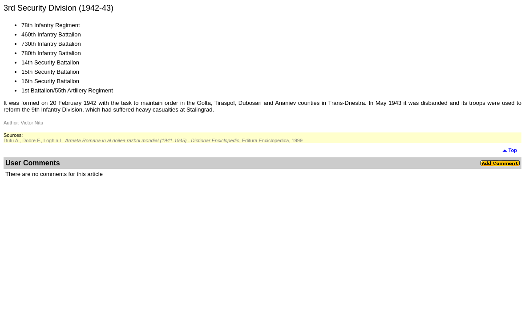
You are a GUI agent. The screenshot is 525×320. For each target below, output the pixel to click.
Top (509, 150)
